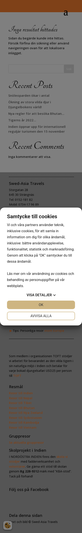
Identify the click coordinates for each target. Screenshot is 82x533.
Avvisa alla (41, 316)
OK (41, 305)
